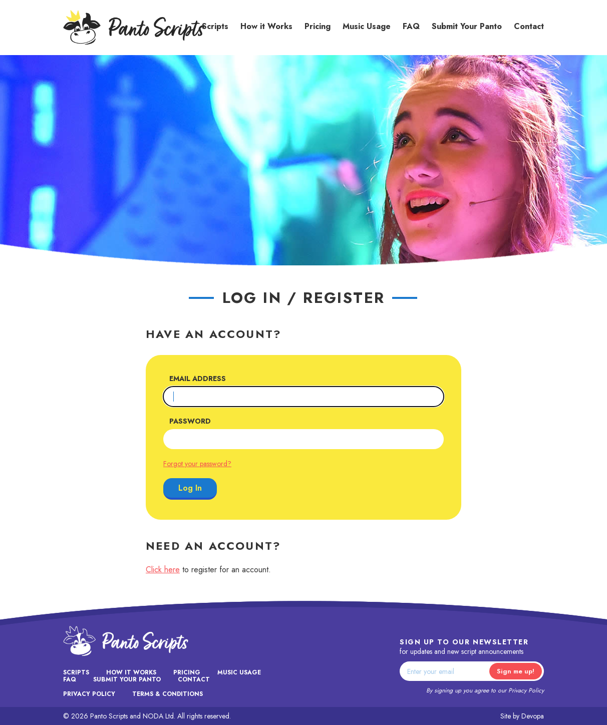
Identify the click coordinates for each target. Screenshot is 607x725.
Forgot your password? (197, 464)
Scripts (215, 26)
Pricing (318, 26)
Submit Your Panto (467, 26)
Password (190, 421)
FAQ (411, 26)
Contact (529, 26)
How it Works (266, 26)
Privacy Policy (526, 690)
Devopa (532, 716)
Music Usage (367, 26)
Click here (163, 569)
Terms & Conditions (167, 693)
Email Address (197, 379)
